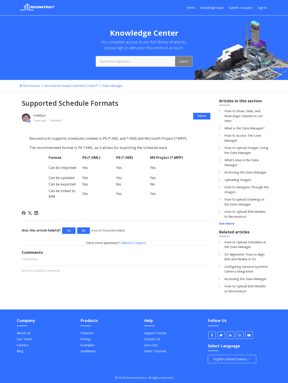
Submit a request (241, 8)
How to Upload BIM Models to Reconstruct (245, 214)
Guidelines (88, 351)
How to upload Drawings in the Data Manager (244, 201)
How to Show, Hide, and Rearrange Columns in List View (243, 116)
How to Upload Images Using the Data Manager (246, 150)
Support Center (155, 333)
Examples (87, 345)
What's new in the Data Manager (241, 162)
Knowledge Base (212, 8)
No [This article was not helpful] (83, 230)
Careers (23, 345)
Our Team (24, 339)
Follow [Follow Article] (202, 116)
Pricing (85, 339)
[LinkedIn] (36, 213)
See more (226, 223)
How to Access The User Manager (243, 137)
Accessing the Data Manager (245, 172)
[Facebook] (24, 213)
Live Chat (151, 345)
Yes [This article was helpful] (69, 230)
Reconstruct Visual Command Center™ (71, 86)
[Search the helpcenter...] (144, 61)
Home (190, 8)
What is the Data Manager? (244, 128)
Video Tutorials (155, 351)
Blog (20, 351)
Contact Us (152, 339)
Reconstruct (31, 86)
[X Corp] (30, 213)
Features (87, 333)
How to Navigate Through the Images (246, 189)
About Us (24, 333)
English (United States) (232, 359)
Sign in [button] (262, 8)
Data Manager (112, 86)
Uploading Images (237, 180)
